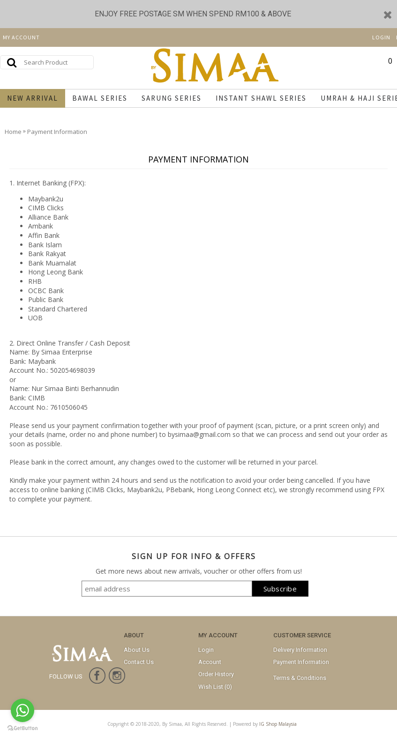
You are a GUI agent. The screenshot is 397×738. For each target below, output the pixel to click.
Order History (216, 674)
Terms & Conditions (299, 677)
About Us (137, 649)
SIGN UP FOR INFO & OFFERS (194, 556)
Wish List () (215, 686)
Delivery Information (300, 649)
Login (206, 649)
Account (209, 661)
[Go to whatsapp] (22, 710)
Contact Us (139, 661)
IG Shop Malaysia (278, 724)
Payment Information (301, 661)
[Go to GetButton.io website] (22, 728)
